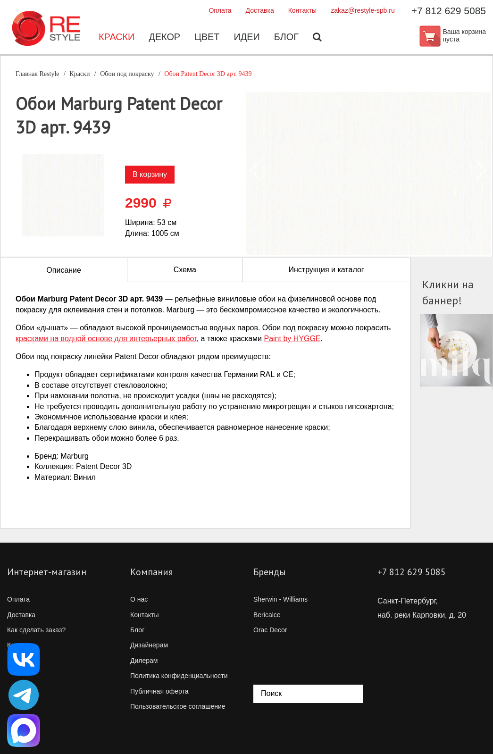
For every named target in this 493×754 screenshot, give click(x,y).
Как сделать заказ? (36, 630)
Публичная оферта (159, 691)
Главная (37, 73)
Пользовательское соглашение (178, 706)
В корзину (150, 174)
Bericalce (267, 615)
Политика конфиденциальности (179, 675)
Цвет (207, 38)
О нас (139, 599)
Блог (286, 38)
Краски (116, 38)
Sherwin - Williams (280, 599)
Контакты (302, 10)
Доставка (260, 10)
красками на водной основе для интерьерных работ (106, 339)
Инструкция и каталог (326, 270)
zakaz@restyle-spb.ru (363, 10)
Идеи (247, 38)
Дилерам (144, 660)
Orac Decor (270, 630)
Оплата (220, 10)
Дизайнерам (149, 645)
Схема (185, 270)
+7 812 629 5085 (448, 10)
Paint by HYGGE (292, 339)
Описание (63, 270)
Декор (164, 38)
